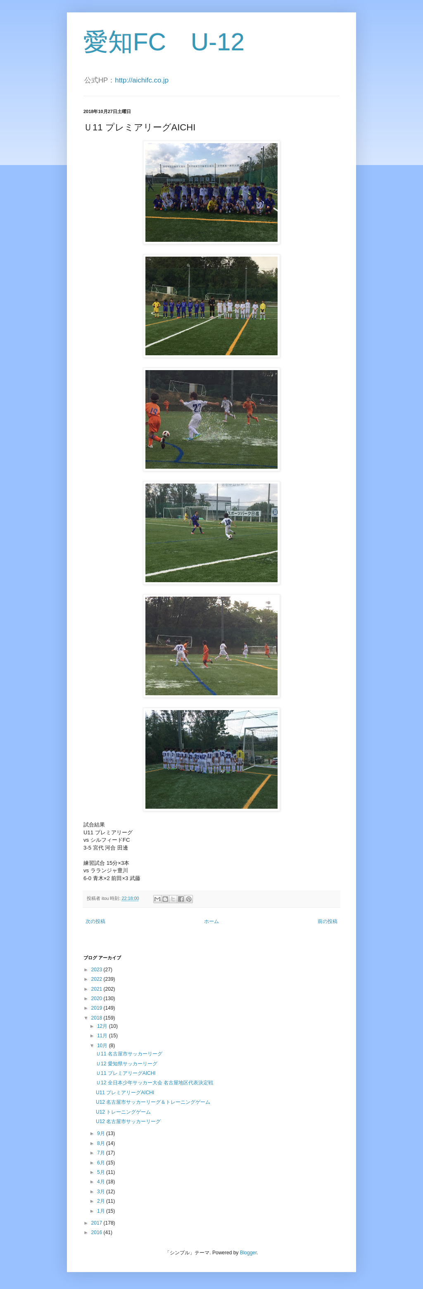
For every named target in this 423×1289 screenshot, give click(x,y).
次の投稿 (95, 921)
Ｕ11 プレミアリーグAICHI (126, 1073)
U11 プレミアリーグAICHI (125, 1092)
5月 (101, 1172)
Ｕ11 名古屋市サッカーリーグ (129, 1054)
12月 (103, 1026)
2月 (101, 1201)
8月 (101, 1143)
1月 (101, 1211)
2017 (97, 1223)
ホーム (211, 921)
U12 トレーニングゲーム (123, 1112)
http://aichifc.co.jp (142, 80)
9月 (101, 1133)
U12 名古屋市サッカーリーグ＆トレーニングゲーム (153, 1102)
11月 (103, 1036)
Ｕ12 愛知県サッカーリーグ (126, 1064)
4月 (101, 1182)
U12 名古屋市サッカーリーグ (128, 1121)
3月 (101, 1192)
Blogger (248, 1253)
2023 (97, 970)
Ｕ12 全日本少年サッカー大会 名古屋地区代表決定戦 (154, 1083)
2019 (97, 1008)
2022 (97, 979)
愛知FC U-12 (164, 42)
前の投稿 (327, 921)
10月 (103, 1045)
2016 (97, 1232)
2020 (97, 998)
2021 (97, 989)
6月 (101, 1163)
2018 (97, 1018)
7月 (101, 1153)
